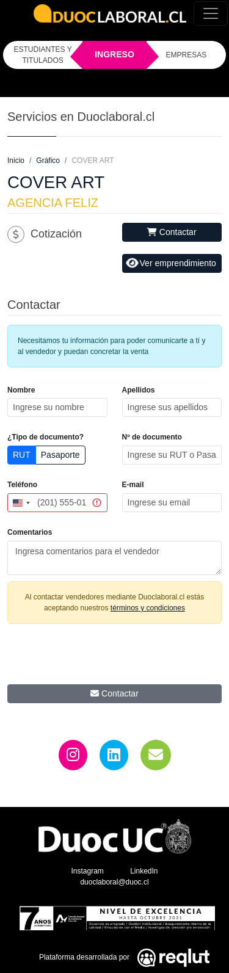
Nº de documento (152, 437)
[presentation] (115, 657)
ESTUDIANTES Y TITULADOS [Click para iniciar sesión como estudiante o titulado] (43, 55)
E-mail (133, 484)
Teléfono (22, 484)
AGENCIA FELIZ (52, 202)
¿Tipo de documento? (45, 437)
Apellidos (138, 390)
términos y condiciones (148, 608)
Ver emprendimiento (170, 262)
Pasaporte (60, 455)
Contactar (172, 232)
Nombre (21, 390)
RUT (22, 455)
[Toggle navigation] (211, 13)
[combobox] (21, 503)
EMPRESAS (186, 55)
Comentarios (29, 532)
